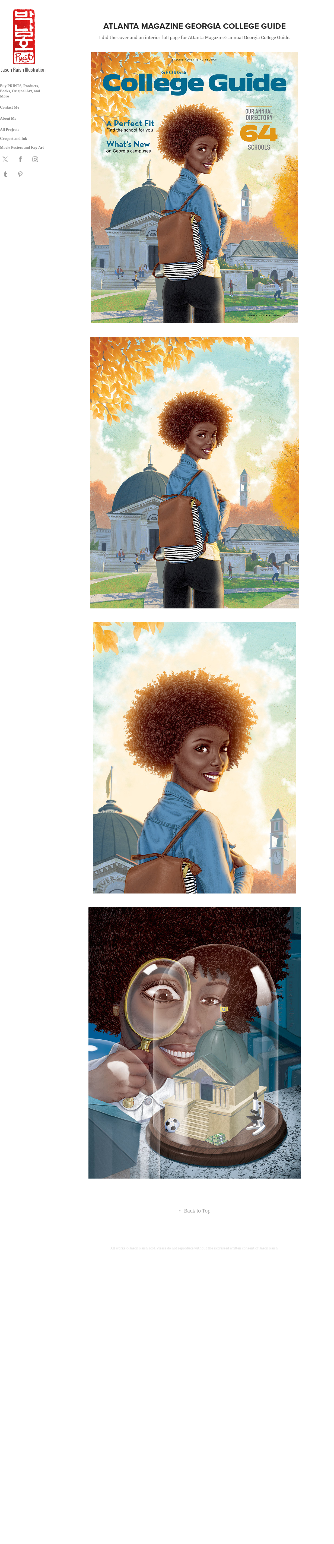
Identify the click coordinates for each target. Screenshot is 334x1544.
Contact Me (9, 107)
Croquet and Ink (13, 139)
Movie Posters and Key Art (22, 148)
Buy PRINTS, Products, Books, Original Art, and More (20, 91)
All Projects (9, 130)
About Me (8, 118)
